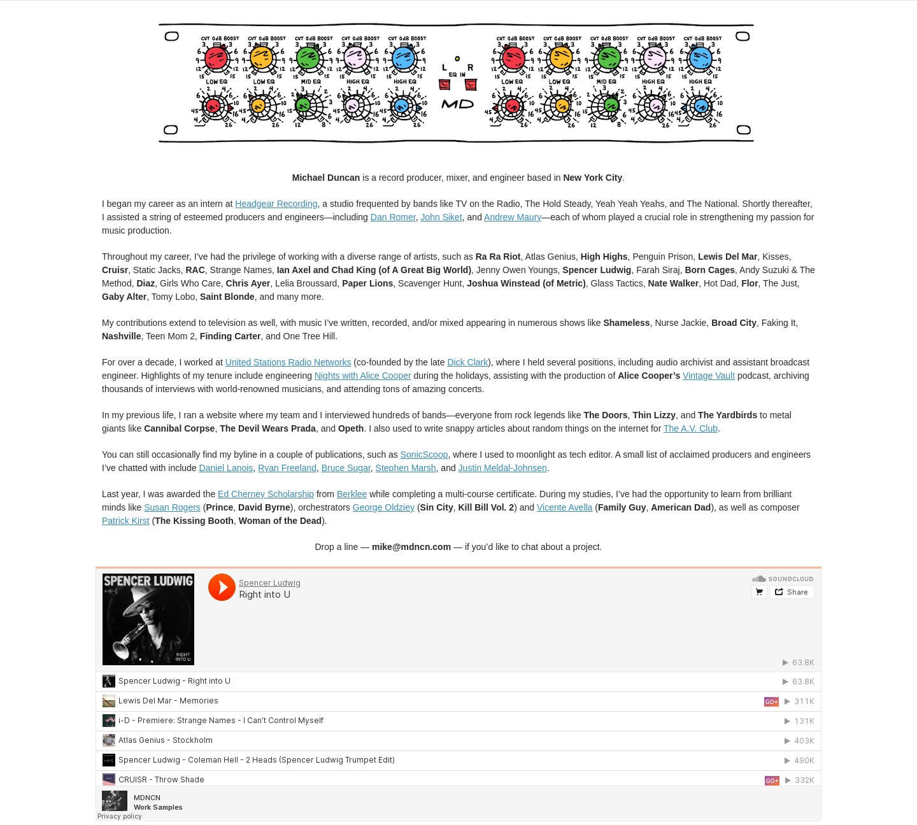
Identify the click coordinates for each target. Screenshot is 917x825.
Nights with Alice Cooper (363, 375)
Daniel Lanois (226, 468)
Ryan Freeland (287, 468)
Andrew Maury (512, 217)
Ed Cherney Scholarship (266, 494)
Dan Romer (393, 217)
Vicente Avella (564, 507)
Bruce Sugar (346, 468)
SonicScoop (424, 454)
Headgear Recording (276, 204)
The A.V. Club (691, 428)
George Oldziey (384, 507)
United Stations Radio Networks (288, 362)
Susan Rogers (172, 507)
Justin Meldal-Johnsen (502, 468)
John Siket (441, 217)
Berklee (352, 494)
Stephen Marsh (406, 468)
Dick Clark (467, 362)
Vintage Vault (709, 375)
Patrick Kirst (126, 521)
